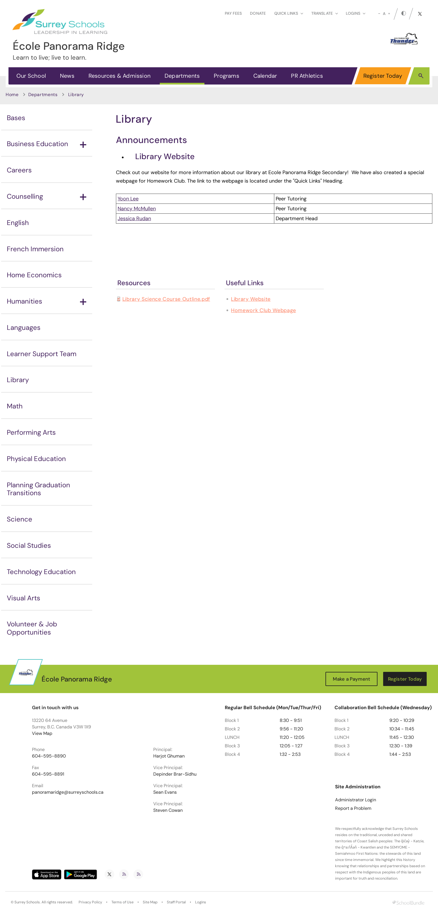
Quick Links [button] (288, 13)
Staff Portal (176, 902)
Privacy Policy (90, 902)
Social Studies (29, 545)
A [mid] (384, 13)
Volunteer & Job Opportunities (32, 628)
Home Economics (34, 275)
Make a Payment (351, 679)
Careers (19, 170)
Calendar (265, 75)
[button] (420, 75)
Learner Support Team (41, 353)
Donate (258, 13)
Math (15, 406)
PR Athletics (307, 75)
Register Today (382, 75)
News (67, 75)
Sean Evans (165, 792)
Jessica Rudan (134, 218)
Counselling (46, 196)
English (18, 222)
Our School (31, 75)
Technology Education (41, 571)
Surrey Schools (27, 902)
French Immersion (35, 248)
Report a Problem (353, 808)
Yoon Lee (128, 198)
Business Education (46, 143)
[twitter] (420, 14)
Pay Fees (233, 13)
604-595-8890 (49, 756)
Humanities (46, 301)
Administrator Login (355, 800)
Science (19, 519)
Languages (23, 327)
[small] (379, 13)
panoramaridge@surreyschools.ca (67, 792)
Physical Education (36, 458)
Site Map (150, 902)
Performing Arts (31, 432)
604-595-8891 (48, 774)
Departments (182, 75)
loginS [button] (355, 13)
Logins (200, 902)
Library (18, 379)
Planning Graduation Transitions (38, 489)
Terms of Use (122, 902)
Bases (16, 117)
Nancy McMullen (137, 208)
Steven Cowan (168, 810)
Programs (226, 75)
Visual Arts (23, 598)
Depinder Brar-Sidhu (175, 774)
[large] (389, 13)
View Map (42, 733)
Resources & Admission (119, 75)
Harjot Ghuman (169, 756)
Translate (324, 13)
